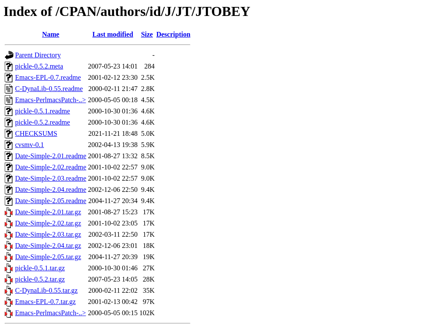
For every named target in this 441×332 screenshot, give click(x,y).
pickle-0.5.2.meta (39, 66)
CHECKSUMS (36, 133)
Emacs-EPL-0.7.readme (48, 77)
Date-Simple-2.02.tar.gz (48, 223)
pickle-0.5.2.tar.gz (40, 279)
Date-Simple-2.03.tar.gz (48, 234)
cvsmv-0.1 (29, 144)
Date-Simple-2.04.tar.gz (48, 245)
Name (50, 34)
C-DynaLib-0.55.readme (49, 88)
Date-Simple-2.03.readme (50, 178)
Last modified (113, 34)
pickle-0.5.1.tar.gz (40, 268)
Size (147, 34)
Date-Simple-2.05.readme (50, 200)
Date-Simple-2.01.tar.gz (48, 212)
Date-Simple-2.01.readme (50, 156)
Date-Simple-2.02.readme (50, 167)
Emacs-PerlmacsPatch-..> (50, 99)
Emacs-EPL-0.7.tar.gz (45, 301)
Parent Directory (38, 55)
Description (173, 34)
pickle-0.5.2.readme (42, 122)
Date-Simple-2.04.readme (50, 189)
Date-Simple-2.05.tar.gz (48, 256)
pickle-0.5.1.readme (42, 111)
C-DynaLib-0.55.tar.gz (46, 290)
